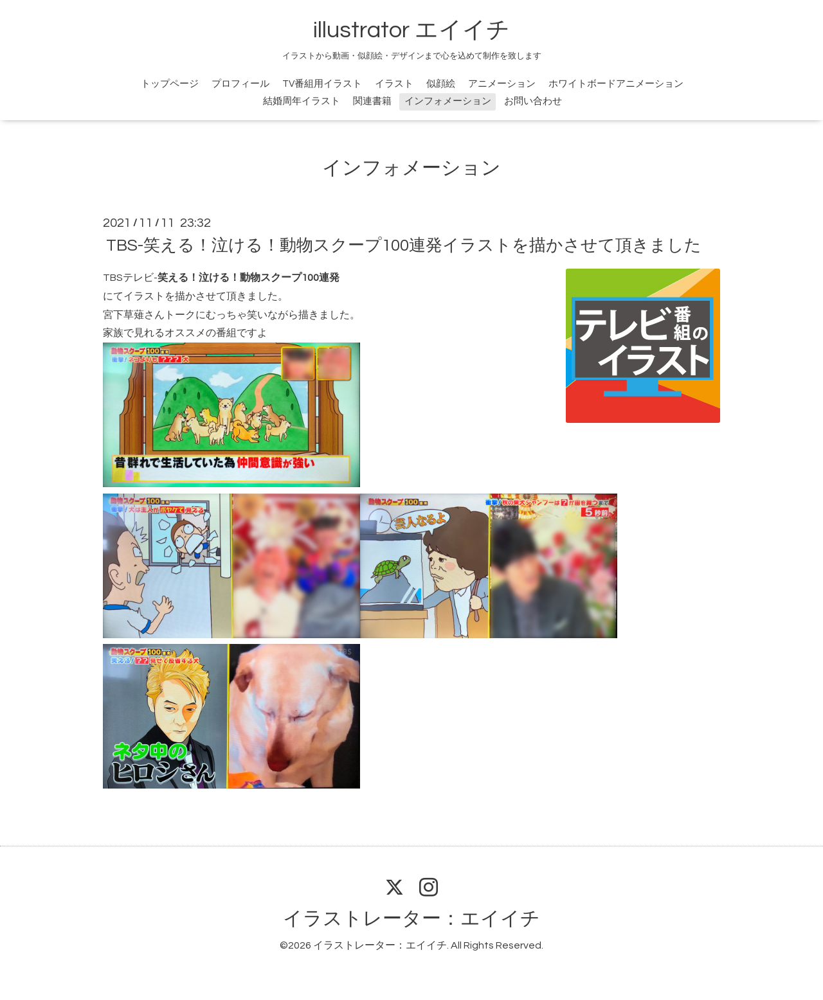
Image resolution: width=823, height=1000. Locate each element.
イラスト (394, 84)
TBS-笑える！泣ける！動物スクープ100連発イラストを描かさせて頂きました (403, 245)
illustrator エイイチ (411, 30)
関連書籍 (372, 101)
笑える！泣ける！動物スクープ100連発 (249, 277)
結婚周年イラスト (301, 101)
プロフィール (240, 84)
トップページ (170, 84)
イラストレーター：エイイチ (411, 919)
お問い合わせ (533, 101)
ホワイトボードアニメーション (615, 84)
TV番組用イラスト (322, 84)
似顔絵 (440, 84)
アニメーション (502, 84)
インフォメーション (447, 101)
